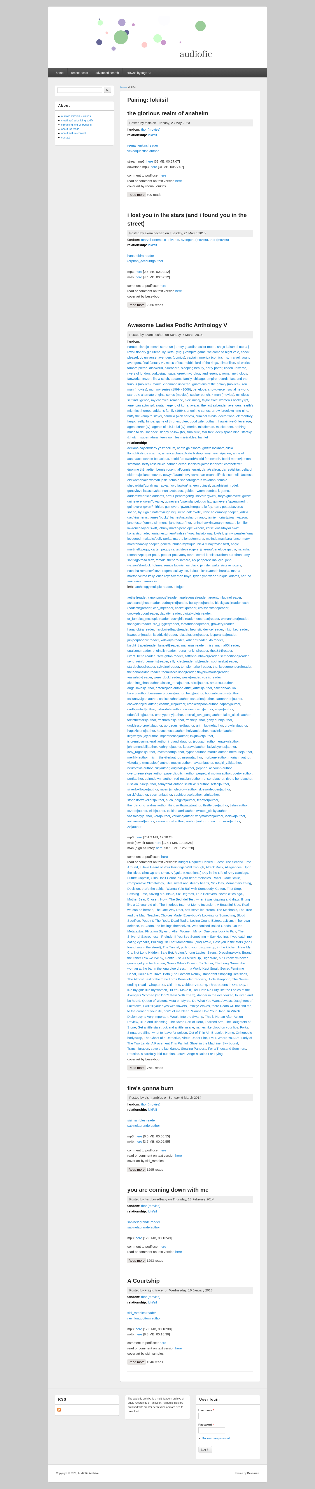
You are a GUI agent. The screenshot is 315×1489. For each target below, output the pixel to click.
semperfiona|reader (234, 656)
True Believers (206, 894)
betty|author (194, 693)
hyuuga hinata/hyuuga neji (157, 512)
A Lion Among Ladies (190, 952)
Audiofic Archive (88, 1473)
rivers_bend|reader (141, 656)
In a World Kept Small (202, 968)
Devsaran (253, 1473)
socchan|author (161, 794)
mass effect (174, 362)
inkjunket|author (201, 736)
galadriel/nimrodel (225, 485)
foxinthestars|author (141, 720)
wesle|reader (191, 677)
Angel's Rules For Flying (205, 1054)
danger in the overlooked (215, 995)
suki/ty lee (180, 571)
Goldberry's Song (194, 984)
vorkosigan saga (163, 373)
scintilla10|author (196, 784)
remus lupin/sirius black (181, 565)
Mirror (197, 931)
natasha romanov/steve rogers (149, 571)
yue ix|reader (211, 677)
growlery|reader (222, 624)
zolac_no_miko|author (224, 821)
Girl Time (173, 984)
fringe (150, 421)
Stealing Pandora (193, 1048)
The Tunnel (171, 947)
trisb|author (157, 811)
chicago (199, 378)
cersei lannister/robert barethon (219, 555)
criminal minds (206, 416)
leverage (244, 421)
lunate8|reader (168, 645)
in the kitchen (226, 947)
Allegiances (233, 867)
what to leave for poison (169, 1032)
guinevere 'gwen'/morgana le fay (188, 506)
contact (65, 137)
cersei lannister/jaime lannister (200, 464)
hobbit (189, 362)
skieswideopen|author (214, 789)
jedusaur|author (204, 741)
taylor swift (209, 400)
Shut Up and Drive (155, 872)
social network (238, 389)
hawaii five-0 (227, 421)
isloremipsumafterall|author (146, 741)
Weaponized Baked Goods (211, 926)
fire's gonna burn (150, 1088)
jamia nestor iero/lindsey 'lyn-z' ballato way (181, 533)
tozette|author (137, 811)
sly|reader (202, 661)
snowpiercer (217, 389)
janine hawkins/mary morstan (214, 522)
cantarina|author (202, 699)
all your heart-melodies (194, 878)
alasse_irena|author (175, 683)
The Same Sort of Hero (186, 1022)
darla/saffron (211, 469)
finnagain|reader (139, 624)
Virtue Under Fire (194, 1038)
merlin (191, 427)
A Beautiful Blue (228, 904)
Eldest (219, 862)
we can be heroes (140, 910)
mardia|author (217, 752)
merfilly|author (137, 757)
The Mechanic (226, 910)
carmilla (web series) (179, 416)
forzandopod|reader (195, 624)
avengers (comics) (171, 357)
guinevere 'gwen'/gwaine (145, 501)
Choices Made (171, 915)
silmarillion (227, 362)
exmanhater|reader (234, 618)
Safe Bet (167, 952)
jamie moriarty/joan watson (227, 517)
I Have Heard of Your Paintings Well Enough (172, 867)
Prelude (167, 936)
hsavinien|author (221, 730)
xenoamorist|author (170, 821)
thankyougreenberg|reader (232, 666)
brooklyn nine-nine (234, 410)
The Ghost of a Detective (162, 1038)
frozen (146, 378)
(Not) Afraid (202, 942)
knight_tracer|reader (141, 645)
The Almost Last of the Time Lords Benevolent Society (166, 979)
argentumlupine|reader (224, 597)
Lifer (169, 883)
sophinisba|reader (224, 661)
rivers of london (138, 373)
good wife (197, 421)
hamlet (203, 437)
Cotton (220, 888)
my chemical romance (167, 400)
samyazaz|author (170, 784)
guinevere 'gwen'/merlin (230, 501)
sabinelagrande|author (143, 1125)
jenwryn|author (228, 741)
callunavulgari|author (142, 699)
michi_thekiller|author (164, 757)
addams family (181, 378)
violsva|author (235, 816)
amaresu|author (221, 683)
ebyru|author (224, 709)
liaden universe (235, 368)
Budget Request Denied (195, 862)
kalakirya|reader (172, 640)
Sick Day (217, 883)
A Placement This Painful (169, 1043)
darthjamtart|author (141, 709)
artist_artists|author (198, 688)
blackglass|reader (227, 602)
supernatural (149, 437)
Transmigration (138, 1048)
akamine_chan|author (143, 683)
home (60, 73)
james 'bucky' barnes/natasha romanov (178, 517)
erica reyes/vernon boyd (173, 576)
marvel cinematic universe (160, 240)
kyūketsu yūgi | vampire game (184, 352)
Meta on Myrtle (179, 1000)
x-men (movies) (223, 394)
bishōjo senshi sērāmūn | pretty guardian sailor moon (176, 347)
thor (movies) (150, 129)
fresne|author (195, 720)
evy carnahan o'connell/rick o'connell (211, 474)
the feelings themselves (173, 926)
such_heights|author (180, 800)
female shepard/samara (173, 560)
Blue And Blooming (154, 1022)
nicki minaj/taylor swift (213, 544)
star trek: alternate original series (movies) (157, 394)
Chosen (152, 899)
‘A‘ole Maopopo (219, 979)
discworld (156, 368)
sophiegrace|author (188, 794)
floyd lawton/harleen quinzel (190, 485)
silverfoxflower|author (142, 789)
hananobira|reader (140, 256)
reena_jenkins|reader (142, 145)
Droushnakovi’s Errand (235, 952)
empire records (217, 378)
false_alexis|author (236, 714)
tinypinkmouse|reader (212, 672)
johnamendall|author (142, 746)
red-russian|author (187, 778)
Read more (137, 194)
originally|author (182, 768)
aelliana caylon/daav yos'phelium (151, 448)
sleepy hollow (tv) (172, 432)
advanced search (107, 73)
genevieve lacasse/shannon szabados (155, 490)
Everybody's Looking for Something (209, 915)
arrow (216, 410)
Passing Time (137, 894)
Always (226, 1000)
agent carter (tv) (138, 427)
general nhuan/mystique (178, 544)
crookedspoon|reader (142, 613)
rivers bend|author (239, 778)
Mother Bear (136, 899)
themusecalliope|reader (179, 672)
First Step (234, 888)
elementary (244, 416)
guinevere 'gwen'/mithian (145, 506)
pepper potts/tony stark (177, 555)
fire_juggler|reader (166, 624)
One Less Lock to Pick (219, 931)
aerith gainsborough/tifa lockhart (200, 448)
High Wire (210, 958)
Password (206, 1424)
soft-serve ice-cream (200, 910)
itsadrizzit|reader (165, 634)
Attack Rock (214, 867)
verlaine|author (182, 816)
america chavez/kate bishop (182, 453)
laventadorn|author (170, 752)
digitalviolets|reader (197, 613)
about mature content (73, 133)
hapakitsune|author (141, 730)
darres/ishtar (231, 469)
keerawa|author (194, 746)
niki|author (161, 768)
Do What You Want (206, 1000)
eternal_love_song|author (203, 714)
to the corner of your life (144, 1011)
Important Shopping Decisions (225, 974)
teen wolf (166, 437)
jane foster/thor (180, 522)
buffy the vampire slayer (144, 416)
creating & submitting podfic (77, 120)
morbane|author (215, 757)
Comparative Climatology (145, 883)
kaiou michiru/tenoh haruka (209, 571)
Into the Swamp (191, 1016)
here (150, 161)
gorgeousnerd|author (179, 725)
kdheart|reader (196, 640)
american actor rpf (140, 405)
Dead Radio (179, 920)
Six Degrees (185, 894)
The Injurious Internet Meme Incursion (187, 904)
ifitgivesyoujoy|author (142, 736)
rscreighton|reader (169, 656)
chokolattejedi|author (142, 704)
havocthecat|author (171, 730)
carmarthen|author (229, 699)
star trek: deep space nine (221, 432)
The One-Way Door (169, 910)
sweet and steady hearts (191, 883)
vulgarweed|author (140, 821)
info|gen (179, 587)
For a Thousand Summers (227, 1048)
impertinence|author (173, 736)
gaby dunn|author (219, 720)
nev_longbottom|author (144, 1318)
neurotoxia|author (140, 768)
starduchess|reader (141, 666)
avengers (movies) (194, 240)
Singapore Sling (138, 1032)
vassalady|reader (139, 677)
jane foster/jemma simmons (147, 522)
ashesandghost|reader (143, 602)
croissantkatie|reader (213, 608)
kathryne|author (170, 746)
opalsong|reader (139, 650)
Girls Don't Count (163, 878)
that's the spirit (152, 888)
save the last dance (165, 1048)
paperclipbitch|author (179, 773)
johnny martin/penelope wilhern (181, 528)
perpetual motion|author (213, 773)
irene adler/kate (189, 512)
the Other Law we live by (145, 958)
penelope (199, 389)
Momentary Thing (238, 883)
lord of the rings (206, 362)
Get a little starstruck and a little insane (166, 1027)
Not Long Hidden (146, 952)
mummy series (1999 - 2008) (170, 389)
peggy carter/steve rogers (179, 549)
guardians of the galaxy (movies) (216, 384)
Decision (133, 888)
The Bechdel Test (182, 899)
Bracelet (217, 1032)
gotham (211, 421)
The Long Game (226, 963)
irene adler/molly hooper (220, 512)
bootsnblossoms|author (222, 693)
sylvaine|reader (168, 666)
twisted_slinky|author (211, 811)
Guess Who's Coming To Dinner (190, 963)
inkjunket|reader (236, 629)
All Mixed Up (191, 958)
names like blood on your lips (217, 1027)
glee (185, 421)
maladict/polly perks (156, 538)
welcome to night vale (223, 352)
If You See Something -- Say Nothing (201, 936)
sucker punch (200, 394)
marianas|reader (193, 645)
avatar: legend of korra (172, 405)
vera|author (162, 816)
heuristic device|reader (206, 629)
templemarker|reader (196, 666)
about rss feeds (70, 129)
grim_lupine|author (209, 725)
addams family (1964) (169, 410)
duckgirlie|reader (182, 618)
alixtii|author (199, 683)
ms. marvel (232, 357)
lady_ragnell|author (141, 752)
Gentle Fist (173, 958)
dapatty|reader (170, 613)
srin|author (211, 794)
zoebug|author (196, 821)
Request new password (216, 1438)
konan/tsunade (138, 533)
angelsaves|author (140, 688)
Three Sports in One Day (227, 984)
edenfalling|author (140, 714)
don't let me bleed (176, 1011)
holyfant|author (197, 730)
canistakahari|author (174, 699)
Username (206, 1410)
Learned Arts (214, 1022)
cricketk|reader (185, 608)
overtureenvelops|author (145, 773)
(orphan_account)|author (145, 261)
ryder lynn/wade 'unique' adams (216, 576)
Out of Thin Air (199, 1032)
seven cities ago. (231, 894)
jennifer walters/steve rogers (220, 565)
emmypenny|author (169, 714)
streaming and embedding (76, 124)
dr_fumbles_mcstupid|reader (148, 618)
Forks (244, 1027)
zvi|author (134, 827)
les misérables (185, 437)
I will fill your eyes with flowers (165, 1006)
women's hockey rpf (233, 400)
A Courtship (143, 1280)
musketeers (224, 427)
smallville (193, 432)
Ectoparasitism (222, 920)
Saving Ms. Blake (161, 894)
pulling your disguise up (198, 947)
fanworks (133, 378)
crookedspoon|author (202, 704)
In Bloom (147, 926)
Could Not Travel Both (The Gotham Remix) (169, 974)
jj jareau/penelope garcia (218, 549)
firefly (140, 421)
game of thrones (168, 421)
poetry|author (242, 773)
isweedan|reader (139, 634)
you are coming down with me (167, 1189)
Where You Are (229, 1038)
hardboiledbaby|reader (172, 629)
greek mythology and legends (198, 373)
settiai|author (219, 784)
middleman (206, 427)
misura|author (192, 757)
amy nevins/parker (218, 453)
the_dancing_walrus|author (146, 805)
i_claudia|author (179, 741)
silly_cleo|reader (181, 661)
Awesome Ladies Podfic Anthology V (177, 325)
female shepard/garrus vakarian (193, 480)
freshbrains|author (171, 720)
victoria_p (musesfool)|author (148, 762)
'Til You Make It (180, 990)
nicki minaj (192, 400)
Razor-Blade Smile (226, 878)
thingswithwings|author (184, 805)
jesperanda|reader (223, 634)
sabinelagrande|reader (143, 1222)
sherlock (151, 432)
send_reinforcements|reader (147, 661)
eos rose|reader (207, 618)
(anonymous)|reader (163, 597)
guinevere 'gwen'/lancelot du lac (188, 501)
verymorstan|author (209, 816)
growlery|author (236, 725)
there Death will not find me (231, 1006)
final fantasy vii (153, 362)
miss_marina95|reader (222, 645)
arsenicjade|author (169, 688)
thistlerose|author (215, 805)
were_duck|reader (167, 677)
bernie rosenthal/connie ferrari (178, 469)
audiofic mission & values (76, 116)
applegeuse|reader (192, 597)
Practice (133, 1054)
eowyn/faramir (173, 474)
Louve (181, 1054)
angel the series (198, 410)
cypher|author (196, 752)
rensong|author (213, 778)
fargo (131, 421)
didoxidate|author (169, 709)
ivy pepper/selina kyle (207, 560)
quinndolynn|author (159, 778)
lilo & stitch (161, 378)
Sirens (212, 952)
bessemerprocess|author (166, 693)
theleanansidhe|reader (143, 672)
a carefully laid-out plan (158, 1054)
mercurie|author (240, 752)
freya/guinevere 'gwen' (234, 496)
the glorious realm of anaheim (167, 113)
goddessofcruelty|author (144, 725)
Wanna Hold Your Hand (208, 1011)
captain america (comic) (204, 357)
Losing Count (199, 920)
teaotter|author (207, 800)
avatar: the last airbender (208, 405)
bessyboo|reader (201, 602)
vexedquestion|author (143, 151)
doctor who (226, 416)
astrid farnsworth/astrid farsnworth (195, 459)
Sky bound (230, 1043)
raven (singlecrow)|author (178, 789)
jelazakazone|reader (193, 634)
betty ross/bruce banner (159, 464)
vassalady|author (139, 816)
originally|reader (164, 650)
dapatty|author (229, 704)
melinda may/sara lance (223, 538)
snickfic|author (137, 794)
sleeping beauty (192, 368)
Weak (174, 1016)
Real (245, 904)
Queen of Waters (154, 1000)
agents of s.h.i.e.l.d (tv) (169, 427)
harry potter (214, 368)
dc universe (148, 357)
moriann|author (239, 757)
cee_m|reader (163, 608)
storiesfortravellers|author (145, 800)
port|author (135, 778)
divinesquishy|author (198, 709)
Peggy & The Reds (155, 920)
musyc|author (181, 762)
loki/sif (152, 135)
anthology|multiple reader (153, 587)
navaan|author (202, 762)
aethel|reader (136, 597)
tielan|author (239, 805)
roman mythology (234, 373)
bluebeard (172, 368)
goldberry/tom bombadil (202, 490)
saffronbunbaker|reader (202, 656)
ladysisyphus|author (221, 746)
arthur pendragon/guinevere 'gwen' (191, 496)
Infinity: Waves (199, 1006)
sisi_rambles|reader (141, 1120)
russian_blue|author (141, 784)
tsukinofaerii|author (180, 811)
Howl (163, 899)
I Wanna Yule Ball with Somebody (188, 888)
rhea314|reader (221, 650)
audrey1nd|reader (174, 602)
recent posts (79, 73)
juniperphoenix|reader (143, 640)
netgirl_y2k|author (228, 762)
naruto (132, 347)
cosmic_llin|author (172, 704)
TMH (212, 1038)
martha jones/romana (188, 538)
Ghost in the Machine (205, 1043)
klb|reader (215, 640)
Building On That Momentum (172, 942)
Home (123, 87)
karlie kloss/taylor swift (222, 528)
